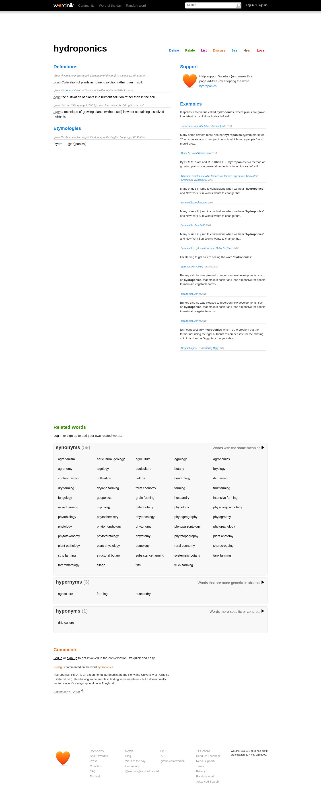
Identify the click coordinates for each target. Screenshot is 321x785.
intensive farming (225, 497)
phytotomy (143, 536)
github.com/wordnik (173, 761)
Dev (163, 751)
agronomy (65, 468)
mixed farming (68, 507)
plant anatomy (223, 536)
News (129, 751)
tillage (101, 565)
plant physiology (108, 545)
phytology (65, 526)
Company (96, 751)
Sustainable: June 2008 (193, 225)
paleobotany (144, 507)
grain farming (145, 497)
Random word (136, 5)
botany (179, 468)
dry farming (66, 488)
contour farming (69, 478)
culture (140, 478)
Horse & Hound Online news (196, 153)
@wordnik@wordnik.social (142, 771)
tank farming (222, 555)
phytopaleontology (188, 526)
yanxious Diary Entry (192, 266)
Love (260, 50)
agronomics (221, 459)
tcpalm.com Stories (191, 293)
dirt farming (221, 478)
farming (180, 488)
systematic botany (187, 555)
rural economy (185, 545)
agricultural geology (111, 459)
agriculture (143, 459)
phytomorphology (109, 526)
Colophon (96, 766)
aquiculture (143, 468)
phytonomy (143, 526)
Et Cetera (203, 751)
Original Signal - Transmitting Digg (199, 348)
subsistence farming (150, 555)
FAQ (93, 771)
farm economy (146, 488)
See (234, 50)
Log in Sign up (257, 5)
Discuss (219, 50)
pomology (143, 545)
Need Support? (205, 761)
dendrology (182, 478)
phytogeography (186, 517)
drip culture (66, 622)
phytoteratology (108, 536)
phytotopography (186, 536)
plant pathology (69, 545)
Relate (190, 50)
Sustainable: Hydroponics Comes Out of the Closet (207, 248)
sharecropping (223, 545)
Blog (128, 756)
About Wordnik (99, 756)
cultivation (104, 478)
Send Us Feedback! (208, 756)
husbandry (182, 497)
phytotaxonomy (69, 536)
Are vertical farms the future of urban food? (203, 126)
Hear (247, 50)
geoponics (104, 497)
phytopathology (224, 526)
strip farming (67, 555)
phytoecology (145, 517)
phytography (222, 517)
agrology (181, 459)
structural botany (109, 555)
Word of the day (110, 5)
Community (86, 5)
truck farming (184, 565)
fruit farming (221, 488)
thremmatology (68, 565)
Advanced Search (207, 781)
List (204, 50)
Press (93, 761)
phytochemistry (108, 517)
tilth (138, 565)
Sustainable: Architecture (194, 202)
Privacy (201, 771)
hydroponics (208, 86)
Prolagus (59, 667)
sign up (72, 435)
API (163, 756)
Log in (58, 435)
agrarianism (66, 459)
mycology (104, 507)
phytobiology (67, 517)
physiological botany (227, 507)
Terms (200, 766)
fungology (65, 497)
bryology (219, 468)
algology (103, 468)
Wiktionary (66, 90)
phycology (182, 507)
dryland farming (108, 488)
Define (174, 50)
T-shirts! (95, 776)
